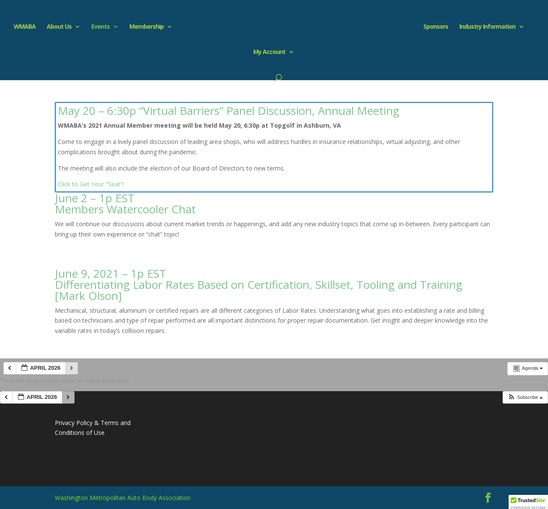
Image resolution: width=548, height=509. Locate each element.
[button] (525, 397)
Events (100, 27)
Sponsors (435, 27)
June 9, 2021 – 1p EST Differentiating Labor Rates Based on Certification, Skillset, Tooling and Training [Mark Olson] (258, 284)
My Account (269, 52)
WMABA (25, 27)
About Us (59, 27)
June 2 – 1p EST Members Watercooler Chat (125, 203)
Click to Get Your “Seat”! (91, 184)
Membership (146, 27)
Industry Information (487, 27)
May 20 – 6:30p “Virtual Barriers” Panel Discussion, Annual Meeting (228, 110)
